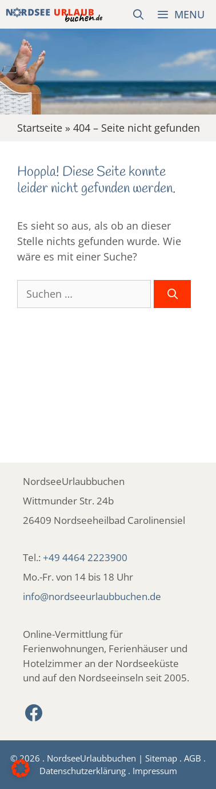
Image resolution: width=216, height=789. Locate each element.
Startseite (39, 128)
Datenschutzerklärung (82, 770)
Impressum (155, 770)
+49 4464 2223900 (85, 557)
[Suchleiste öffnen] (138, 14)
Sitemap (161, 758)
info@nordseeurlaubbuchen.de (92, 596)
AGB (192, 758)
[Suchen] (172, 294)
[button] (20, 768)
